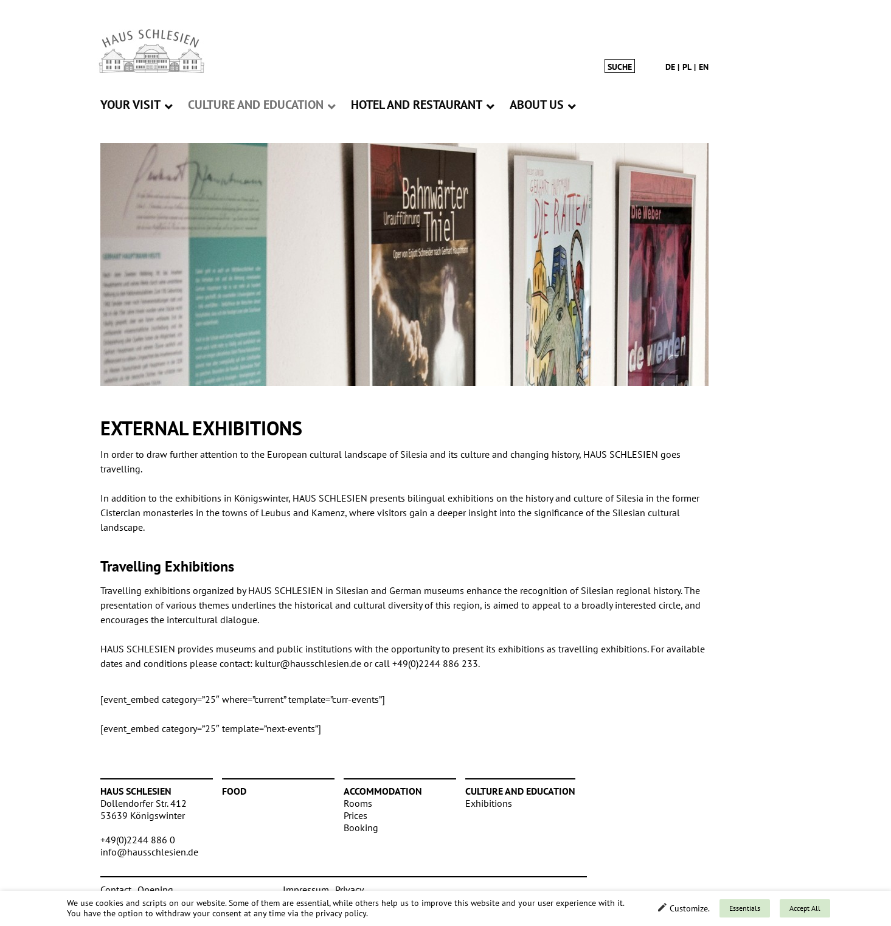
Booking (361, 827)
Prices (355, 815)
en (704, 66)
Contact (115, 889)
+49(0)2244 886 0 (137, 840)
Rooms (358, 803)
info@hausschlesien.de (149, 852)
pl (687, 66)
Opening (155, 889)
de (670, 66)
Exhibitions (488, 803)
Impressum (306, 889)
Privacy (349, 889)
